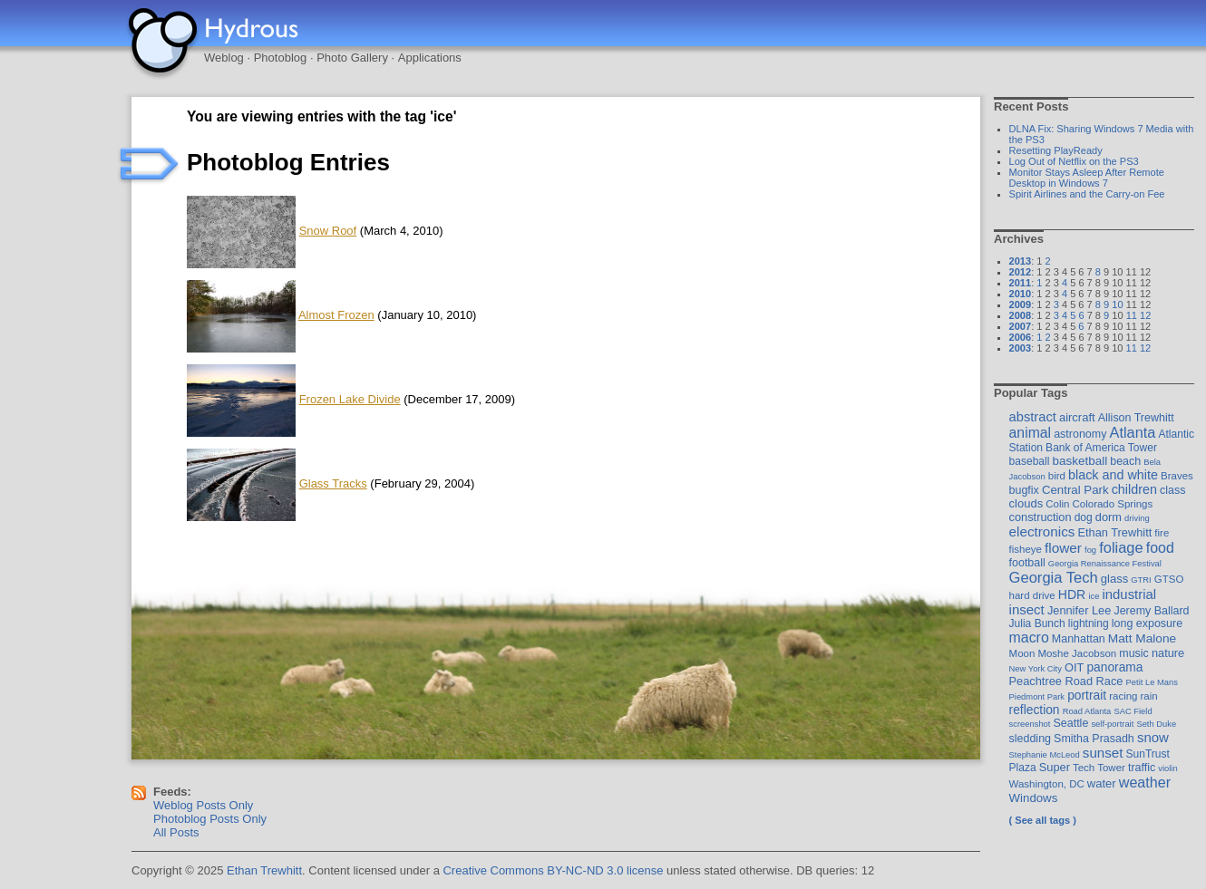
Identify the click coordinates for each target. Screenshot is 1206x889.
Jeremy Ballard (1151, 610)
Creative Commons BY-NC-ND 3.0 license (553, 870)
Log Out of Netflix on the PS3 (1074, 161)
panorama (1114, 667)
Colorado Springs (1113, 503)
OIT (1074, 667)
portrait (1086, 695)
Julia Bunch (1037, 623)
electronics (1042, 531)
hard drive (1032, 595)
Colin (1057, 503)
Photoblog (280, 57)
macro (1029, 637)
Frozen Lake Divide (350, 399)
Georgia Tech (1053, 577)
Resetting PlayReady (1056, 150)
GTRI (1141, 580)
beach (1125, 461)
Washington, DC (1046, 783)
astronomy (1080, 434)
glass (1114, 578)
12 (1145, 315)
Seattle (1071, 723)
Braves (1177, 475)
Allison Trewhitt (1136, 417)
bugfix (1024, 490)
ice (1093, 596)
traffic (1141, 767)
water (1101, 783)
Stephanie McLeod (1044, 754)
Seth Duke (1156, 724)
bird (1056, 475)
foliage (1121, 547)
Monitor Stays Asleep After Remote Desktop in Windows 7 (1086, 177)
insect (1027, 609)
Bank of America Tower (1101, 447)
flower (1063, 548)
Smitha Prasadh (1094, 738)
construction (1040, 517)
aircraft (1077, 417)
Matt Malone (1142, 638)
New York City (1035, 668)
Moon (1022, 653)
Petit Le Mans (1152, 682)
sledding (1030, 738)
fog (1090, 550)
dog (1084, 517)
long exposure (1147, 623)
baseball (1029, 461)
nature (1168, 653)
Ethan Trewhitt (1114, 532)
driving (1137, 518)
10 (1117, 304)
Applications (430, 57)
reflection (1034, 709)
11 (1131, 315)
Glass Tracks (333, 483)
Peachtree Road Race (1066, 681)
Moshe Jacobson (1076, 653)
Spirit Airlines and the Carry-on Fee (1087, 193)
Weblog (224, 57)
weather (1145, 782)
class (1172, 490)
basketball (1079, 461)
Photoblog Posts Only (210, 819)
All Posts (176, 832)
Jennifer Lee (1079, 610)
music (1134, 653)
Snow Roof (328, 230)
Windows (1033, 798)
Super (1054, 767)
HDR (1072, 594)
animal (1030, 432)
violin (1167, 768)
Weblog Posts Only (203, 805)
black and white (1113, 475)
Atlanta (1132, 432)
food (1160, 547)
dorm (1108, 517)
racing (1123, 696)
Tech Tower (1099, 767)
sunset (1103, 752)
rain (1149, 696)
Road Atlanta (1087, 711)
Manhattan (1078, 639)
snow (1153, 737)
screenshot (1030, 724)
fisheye (1025, 549)
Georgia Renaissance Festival (1105, 563)
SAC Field (1133, 711)
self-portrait (1112, 724)
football (1027, 562)
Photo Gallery (352, 57)
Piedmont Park (1037, 696)
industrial (1129, 594)
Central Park (1075, 490)
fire (1161, 532)
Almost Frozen (336, 315)
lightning (1088, 623)
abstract (1032, 417)
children (1134, 489)
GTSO (1169, 579)
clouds (1026, 503)
